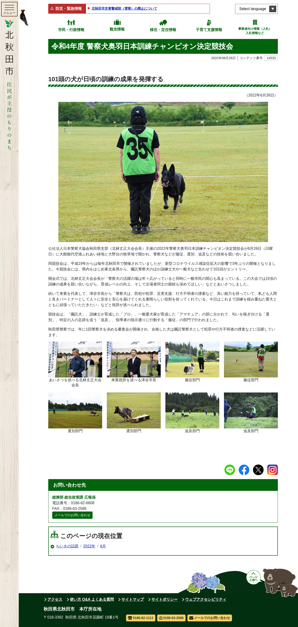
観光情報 (117, 29)
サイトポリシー (164, 599)
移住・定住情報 (163, 30)
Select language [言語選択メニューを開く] (252, 9)
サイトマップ (132, 599)
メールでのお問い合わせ (72, 515)
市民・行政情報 (71, 30)
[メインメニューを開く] (9, 9)
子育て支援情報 (209, 30)
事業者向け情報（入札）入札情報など (255, 31)
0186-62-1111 (140, 618)
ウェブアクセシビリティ (205, 599)
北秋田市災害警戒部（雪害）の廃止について (124, 8)
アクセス (54, 599)
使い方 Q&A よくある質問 (92, 599)
